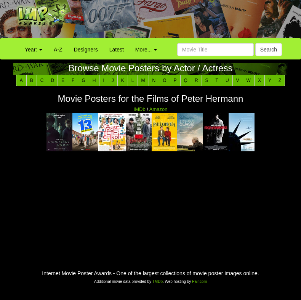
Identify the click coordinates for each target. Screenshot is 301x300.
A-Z (58, 50)
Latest (116, 50)
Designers (86, 50)
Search (268, 50)
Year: (33, 50)
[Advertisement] (188, 21)
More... (146, 50)
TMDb (157, 281)
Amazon (158, 109)
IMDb (140, 109)
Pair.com (199, 281)
